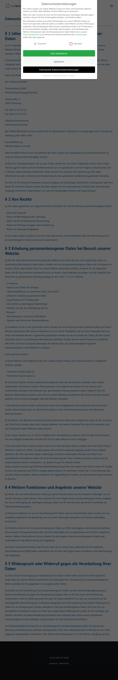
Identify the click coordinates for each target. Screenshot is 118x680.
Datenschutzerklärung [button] (60, 76)
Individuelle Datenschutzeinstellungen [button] (59, 69)
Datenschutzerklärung (32, 34)
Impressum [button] (72, 76)
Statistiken (76, 43)
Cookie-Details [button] (47, 76)
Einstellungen (81, 34)
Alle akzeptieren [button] (59, 53)
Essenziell (40, 43)
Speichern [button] (59, 61)
